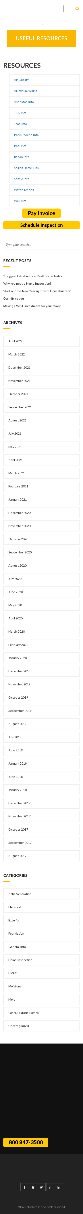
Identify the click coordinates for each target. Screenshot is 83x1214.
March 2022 (16, 354)
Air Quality (21, 80)
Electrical (14, 907)
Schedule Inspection (41, 225)
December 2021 (19, 367)
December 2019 (19, 671)
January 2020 (17, 658)
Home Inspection (20, 960)
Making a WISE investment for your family (32, 306)
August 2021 (17, 420)
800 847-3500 (26, 1142)
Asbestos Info (24, 102)
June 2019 (15, 750)
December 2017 (19, 803)
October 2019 (18, 697)
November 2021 (19, 381)
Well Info (20, 201)
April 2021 (15, 460)
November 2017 (19, 816)
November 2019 (19, 684)
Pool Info (20, 146)
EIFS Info (20, 113)
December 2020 (19, 513)
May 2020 (15, 605)
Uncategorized (18, 1026)
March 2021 (16, 473)
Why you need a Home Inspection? (27, 283)
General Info (17, 946)
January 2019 (17, 763)
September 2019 (20, 710)
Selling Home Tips (26, 168)
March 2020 (16, 631)
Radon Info (21, 157)
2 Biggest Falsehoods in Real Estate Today (32, 276)
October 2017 (18, 829)
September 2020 (20, 552)
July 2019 (14, 737)
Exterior (13, 920)
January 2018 (17, 790)
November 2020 (19, 526)
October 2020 (18, 539)
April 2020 (15, 618)
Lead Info (20, 124)
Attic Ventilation (19, 894)
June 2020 (15, 592)
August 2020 (17, 565)
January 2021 (17, 499)
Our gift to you (13, 298)
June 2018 (15, 776)
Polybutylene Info (26, 135)
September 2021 (20, 407)
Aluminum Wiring (25, 91)
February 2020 (18, 644)
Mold (11, 999)
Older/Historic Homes (23, 1012)
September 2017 (20, 842)
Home (37, 24)
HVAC (12, 973)
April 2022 (15, 341)
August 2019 (17, 724)
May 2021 (15, 447)
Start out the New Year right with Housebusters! (37, 291)
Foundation (16, 933)
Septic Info (21, 179)
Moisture (14, 986)
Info (47, 24)
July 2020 (14, 578)
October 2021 (18, 394)
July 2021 (14, 433)
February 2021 (18, 486)
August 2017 (17, 856)
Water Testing (24, 190)
